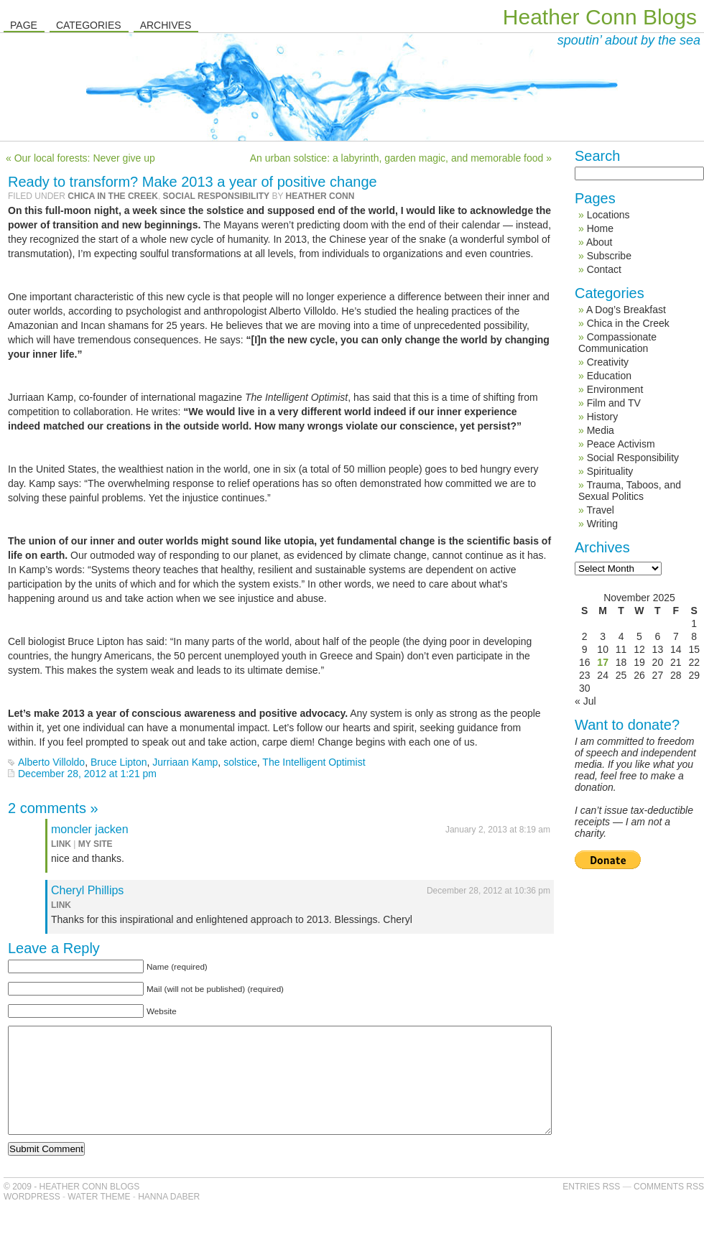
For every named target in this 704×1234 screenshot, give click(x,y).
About (599, 242)
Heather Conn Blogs (600, 17)
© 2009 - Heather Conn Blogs (71, 1208)
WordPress (32, 1218)
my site (95, 844)
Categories (88, 25)
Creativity (608, 362)
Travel (599, 510)
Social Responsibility (216, 196)
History (603, 416)
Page (23, 25)
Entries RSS (591, 1208)
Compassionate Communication (617, 342)
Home (600, 228)
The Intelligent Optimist (313, 762)
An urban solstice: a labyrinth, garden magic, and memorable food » (401, 158)
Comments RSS (669, 1208)
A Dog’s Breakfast (626, 309)
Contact (604, 269)
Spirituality (610, 471)
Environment (615, 389)
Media (600, 430)
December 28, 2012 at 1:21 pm (87, 773)
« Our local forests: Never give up (80, 158)
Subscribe (609, 255)
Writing (602, 523)
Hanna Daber (169, 1218)
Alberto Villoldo (51, 762)
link (61, 844)
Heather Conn (320, 196)
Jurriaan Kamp (185, 762)
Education (609, 375)
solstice (240, 762)
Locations (608, 215)
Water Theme (99, 1218)
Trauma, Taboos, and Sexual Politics (629, 490)
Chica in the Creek (113, 196)
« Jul (585, 701)
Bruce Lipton (119, 762)
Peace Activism (621, 444)
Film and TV (614, 403)
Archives (166, 25)
